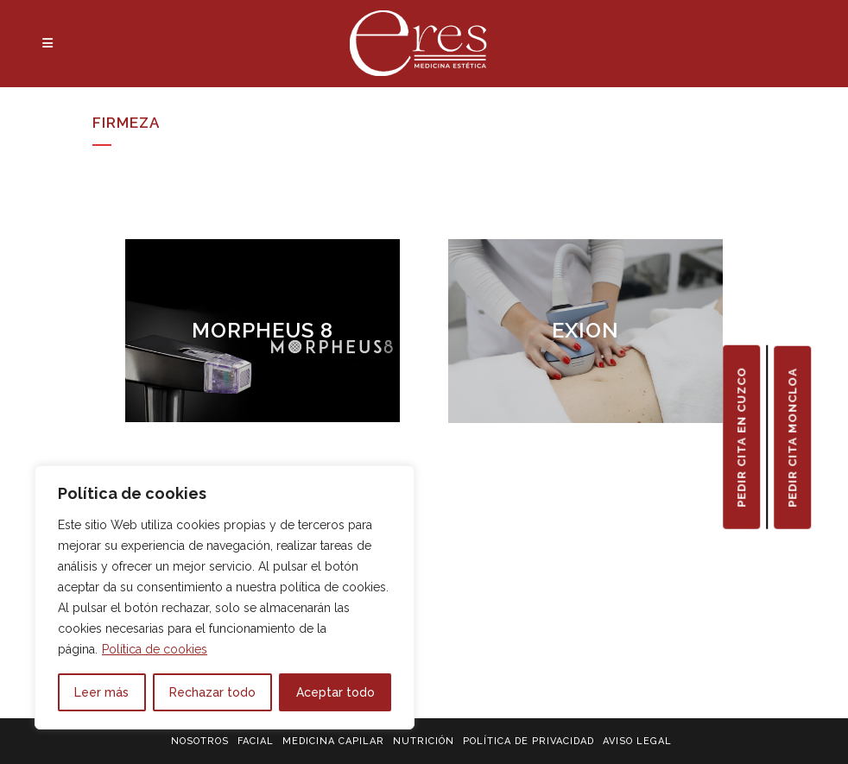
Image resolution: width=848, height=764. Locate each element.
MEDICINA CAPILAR (333, 741)
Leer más (101, 692)
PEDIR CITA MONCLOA (792, 437)
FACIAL (255, 741)
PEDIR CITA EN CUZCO (741, 436)
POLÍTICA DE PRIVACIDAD (528, 741)
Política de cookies (154, 649)
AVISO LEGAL (637, 741)
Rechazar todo (212, 692)
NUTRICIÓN (423, 741)
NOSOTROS (200, 741)
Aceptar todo (335, 692)
